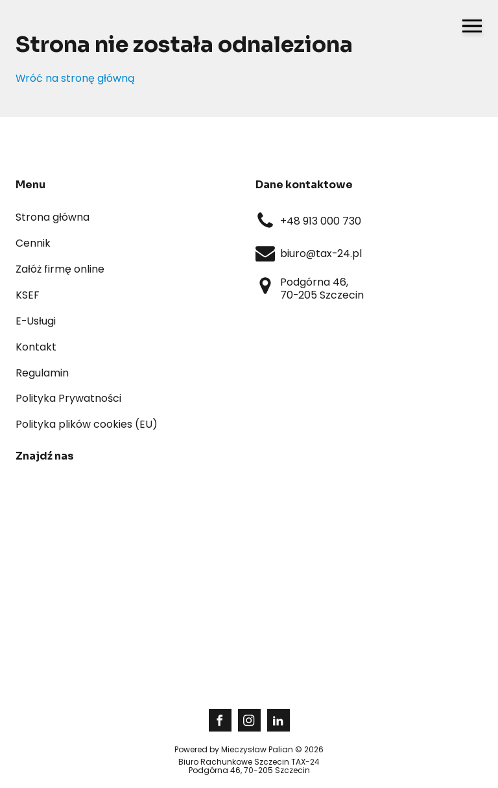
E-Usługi (36, 321)
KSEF (27, 295)
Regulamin (42, 372)
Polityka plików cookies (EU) (87, 424)
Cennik (33, 243)
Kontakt (36, 346)
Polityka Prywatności (68, 398)
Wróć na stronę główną (75, 78)
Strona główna (52, 217)
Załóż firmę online (60, 269)
